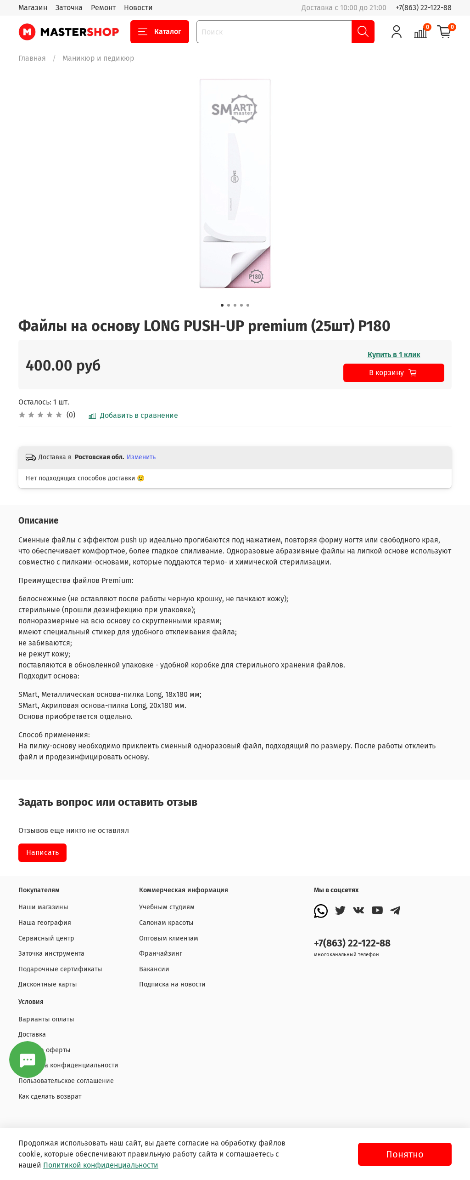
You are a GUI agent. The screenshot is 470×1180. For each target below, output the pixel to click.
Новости (138, 7)
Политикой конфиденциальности (100, 1165)
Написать (42, 852)
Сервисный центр (46, 938)
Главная (32, 58)
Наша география (44, 923)
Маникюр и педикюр (98, 58)
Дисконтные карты (47, 984)
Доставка (32, 1034)
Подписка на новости (172, 984)
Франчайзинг (160, 954)
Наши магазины (43, 907)
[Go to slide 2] (228, 305)
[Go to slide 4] (241, 305)
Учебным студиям (167, 907)
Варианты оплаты (46, 1019)
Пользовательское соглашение (66, 1081)
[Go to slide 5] (247, 305)
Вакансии (154, 969)
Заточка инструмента (51, 954)
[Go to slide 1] (222, 305)
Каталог (159, 31)
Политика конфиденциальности (68, 1065)
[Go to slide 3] (235, 305)
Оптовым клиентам (168, 938)
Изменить (141, 457)
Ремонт (103, 7)
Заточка (69, 7)
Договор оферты (44, 1050)
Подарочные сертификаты (60, 969)
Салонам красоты (166, 923)
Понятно (405, 1154)
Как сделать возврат (49, 1096)
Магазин (32, 7)
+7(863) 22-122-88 (424, 7)
